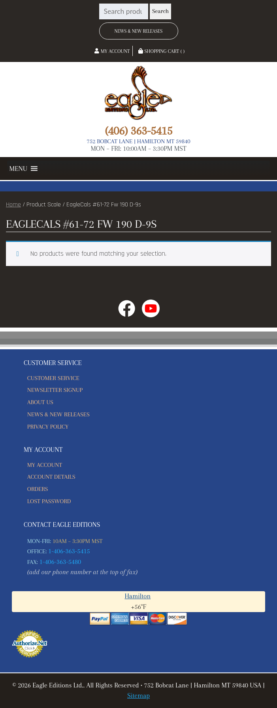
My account (44, 464)
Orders (37, 489)
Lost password (49, 501)
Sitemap (138, 695)
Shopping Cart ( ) (161, 51)
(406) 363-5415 (138, 130)
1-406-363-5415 (69, 551)
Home (13, 204)
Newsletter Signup (55, 389)
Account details (51, 476)
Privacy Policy (48, 426)
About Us (40, 402)
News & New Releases (139, 31)
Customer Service (53, 378)
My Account (112, 51)
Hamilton (137, 596)
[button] (18, 168)
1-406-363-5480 (60, 562)
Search (160, 11)
